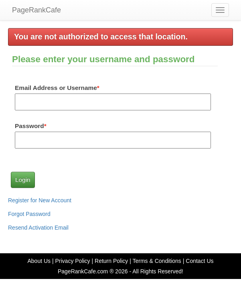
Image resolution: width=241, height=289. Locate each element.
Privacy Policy (72, 261)
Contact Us (199, 261)
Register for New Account (39, 200)
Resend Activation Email (38, 227)
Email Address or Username (56, 87)
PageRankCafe (36, 10)
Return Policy (111, 261)
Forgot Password (29, 214)
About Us (39, 261)
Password (29, 125)
